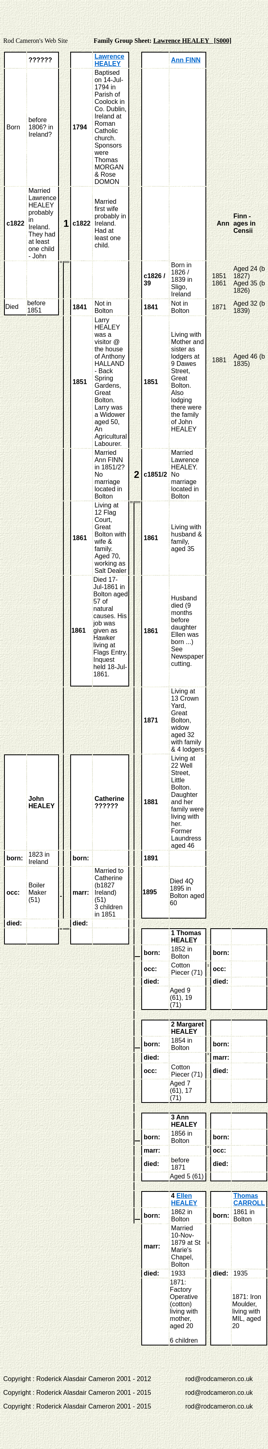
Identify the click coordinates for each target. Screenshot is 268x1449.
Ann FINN (186, 60)
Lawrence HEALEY (109, 60)
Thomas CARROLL (249, 1199)
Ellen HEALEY (184, 1199)
